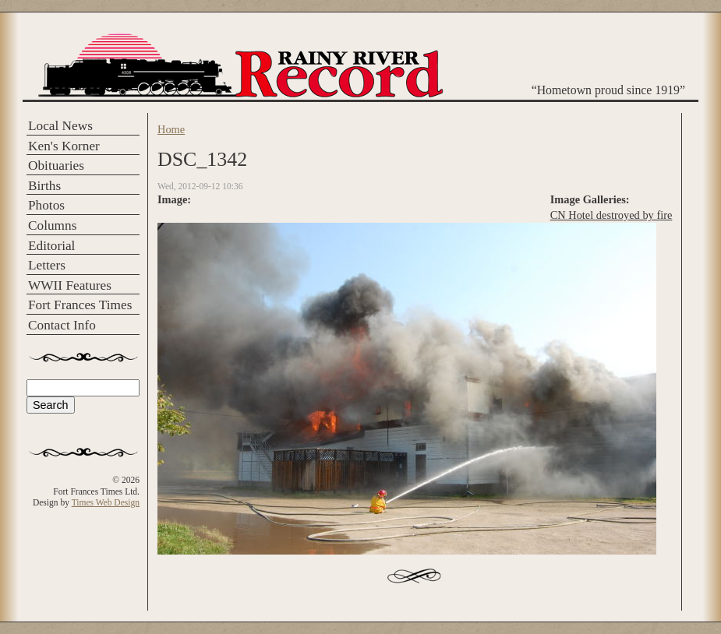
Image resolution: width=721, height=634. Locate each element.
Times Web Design (106, 502)
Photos (46, 205)
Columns (52, 225)
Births (44, 185)
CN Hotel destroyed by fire (611, 215)
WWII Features (69, 285)
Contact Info (62, 325)
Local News (60, 125)
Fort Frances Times (80, 305)
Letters (46, 265)
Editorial (51, 245)
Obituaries (56, 165)
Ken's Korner (64, 146)
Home (171, 129)
